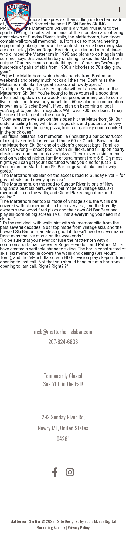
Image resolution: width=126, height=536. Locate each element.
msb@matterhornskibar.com (63, 331)
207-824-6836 (63, 342)
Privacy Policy (79, 527)
